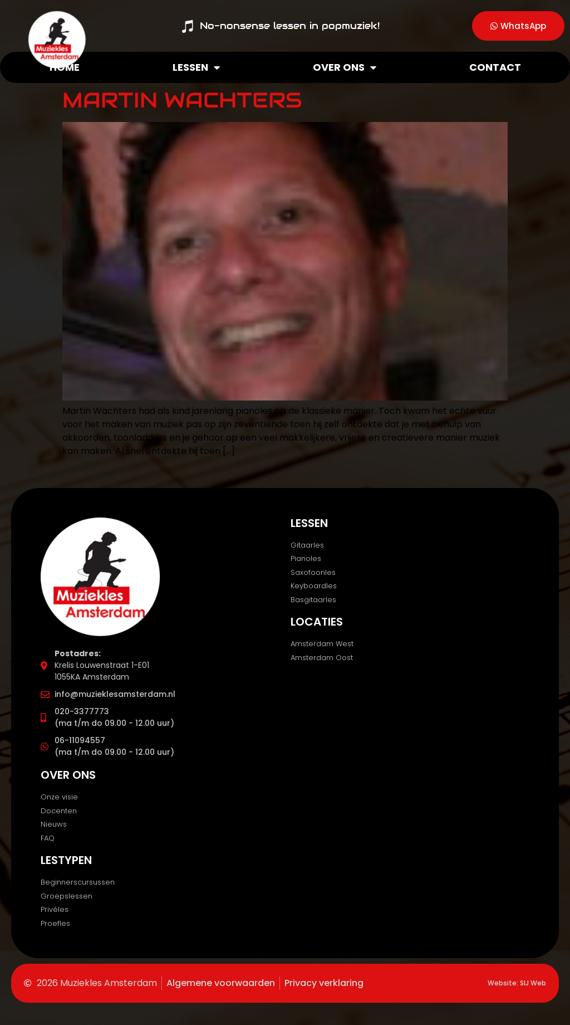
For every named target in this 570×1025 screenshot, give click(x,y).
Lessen (196, 67)
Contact (495, 67)
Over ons (344, 67)
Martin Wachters (182, 100)
